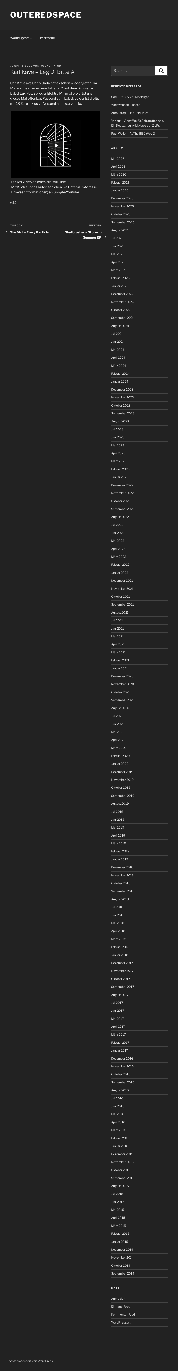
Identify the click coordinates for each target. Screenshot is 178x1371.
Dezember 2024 (122, 294)
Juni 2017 (117, 1010)
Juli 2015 (117, 1193)
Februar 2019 (120, 851)
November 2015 (122, 1162)
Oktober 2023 (120, 405)
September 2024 (122, 317)
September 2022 (122, 509)
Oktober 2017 (120, 979)
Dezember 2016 (122, 1058)
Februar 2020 (120, 756)
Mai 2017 (117, 1018)
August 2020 (120, 708)
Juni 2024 (117, 341)
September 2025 (122, 222)
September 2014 (122, 1273)
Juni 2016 (117, 1106)
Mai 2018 (117, 923)
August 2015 (120, 1186)
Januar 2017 (119, 1050)
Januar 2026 (119, 190)
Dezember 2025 (122, 198)
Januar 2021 (119, 668)
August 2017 (120, 995)
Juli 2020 (117, 716)
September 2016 (122, 1082)
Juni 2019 (117, 819)
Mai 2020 (117, 732)
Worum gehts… (21, 38)
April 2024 (118, 357)
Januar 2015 (119, 1241)
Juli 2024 (117, 333)
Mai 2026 (117, 158)
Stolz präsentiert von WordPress (31, 1361)
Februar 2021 (120, 660)
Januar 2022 (119, 572)
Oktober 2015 (120, 1170)
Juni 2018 (117, 915)
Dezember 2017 (122, 963)
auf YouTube (56, 182)
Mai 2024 (117, 349)
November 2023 (122, 397)
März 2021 (118, 652)
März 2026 (118, 174)
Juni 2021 (117, 628)
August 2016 (120, 1090)
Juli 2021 (117, 620)
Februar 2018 (120, 947)
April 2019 (118, 835)
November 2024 (122, 302)
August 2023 (120, 421)
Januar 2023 (119, 477)
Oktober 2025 (120, 214)
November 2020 (122, 684)
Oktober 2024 (120, 310)
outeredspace (46, 15)
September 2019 (122, 795)
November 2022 (122, 493)
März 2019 (118, 843)
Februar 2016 (120, 1138)
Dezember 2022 (122, 485)
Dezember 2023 (122, 389)
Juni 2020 (118, 724)
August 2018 (120, 899)
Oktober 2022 (120, 501)
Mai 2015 (117, 1209)
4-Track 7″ (56, 88)
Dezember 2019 (122, 772)
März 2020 (118, 748)
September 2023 (122, 413)
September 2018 (122, 891)
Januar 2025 (119, 286)
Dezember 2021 (122, 580)
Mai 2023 (117, 445)
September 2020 (123, 700)
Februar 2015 (120, 1233)
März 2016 (118, 1130)
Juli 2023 (117, 429)
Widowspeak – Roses (125, 104)
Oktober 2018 (120, 883)
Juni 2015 (117, 1202)
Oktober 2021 (120, 596)
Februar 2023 (120, 469)
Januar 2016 (119, 1146)
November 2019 (122, 779)
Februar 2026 (120, 182)
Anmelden (118, 1298)
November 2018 (122, 875)
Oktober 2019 (120, 787)
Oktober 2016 (120, 1074)
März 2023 (118, 461)
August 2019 (120, 803)
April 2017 (118, 1026)
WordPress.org (121, 1322)
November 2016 (122, 1066)
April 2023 (118, 453)
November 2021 (122, 588)
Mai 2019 (117, 827)
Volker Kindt (51, 65)
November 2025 (122, 206)
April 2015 (118, 1217)
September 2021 (122, 604)
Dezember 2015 (122, 1154)
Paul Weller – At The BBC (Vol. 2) (133, 133)
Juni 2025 (117, 246)
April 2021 (118, 644)
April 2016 (118, 1122)
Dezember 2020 (122, 676)
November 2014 (122, 1257)
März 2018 (118, 939)
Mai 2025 (117, 254)
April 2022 (118, 549)
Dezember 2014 (122, 1249)
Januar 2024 (119, 381)
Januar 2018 (119, 955)
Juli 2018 (117, 907)
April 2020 (118, 740)
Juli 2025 (117, 238)
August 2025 (120, 230)
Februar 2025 (120, 278)
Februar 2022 (120, 564)
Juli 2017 (117, 1002)
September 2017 (122, 986)
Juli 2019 (117, 811)
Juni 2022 (117, 533)
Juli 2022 (117, 525)
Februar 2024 (120, 373)
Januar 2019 (119, 859)
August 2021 (120, 612)
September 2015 (122, 1178)
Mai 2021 (117, 636)
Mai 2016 (117, 1114)
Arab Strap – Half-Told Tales (129, 113)
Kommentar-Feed (123, 1314)
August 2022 (120, 517)
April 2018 (118, 931)
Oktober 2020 (121, 692)
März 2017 (118, 1034)
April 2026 (118, 166)
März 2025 (118, 270)
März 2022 (118, 556)
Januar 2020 (120, 763)
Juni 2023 (117, 437)
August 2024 (120, 326)
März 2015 (118, 1225)
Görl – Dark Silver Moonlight (130, 97)
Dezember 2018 (122, 867)
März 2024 (118, 365)
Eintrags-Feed (120, 1306)
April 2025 (118, 262)
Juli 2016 (117, 1098)
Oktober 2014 (120, 1265)
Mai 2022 (117, 540)
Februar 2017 (120, 1042)
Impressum (48, 38)
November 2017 (122, 971)
